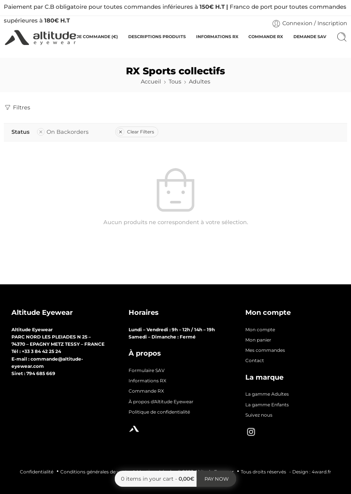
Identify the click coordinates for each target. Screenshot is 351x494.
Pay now (216, 479)
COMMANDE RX (265, 36)
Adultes (199, 81)
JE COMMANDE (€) (97, 36)
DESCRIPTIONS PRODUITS (157, 36)
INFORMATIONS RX (217, 36)
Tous (175, 81)
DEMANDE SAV (309, 36)
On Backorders (63, 131)
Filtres (17, 107)
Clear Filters (135, 132)
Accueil (151, 81)
